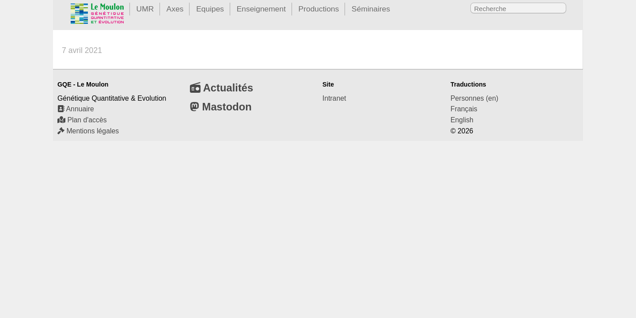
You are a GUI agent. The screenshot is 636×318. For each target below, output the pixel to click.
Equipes (210, 8)
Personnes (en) (474, 98)
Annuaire (75, 109)
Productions (319, 8)
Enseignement (261, 8)
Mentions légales (88, 131)
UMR (145, 8)
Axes (175, 8)
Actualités (221, 88)
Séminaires (371, 8)
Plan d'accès (82, 120)
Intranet (334, 98)
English (461, 120)
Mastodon (221, 107)
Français (463, 109)
